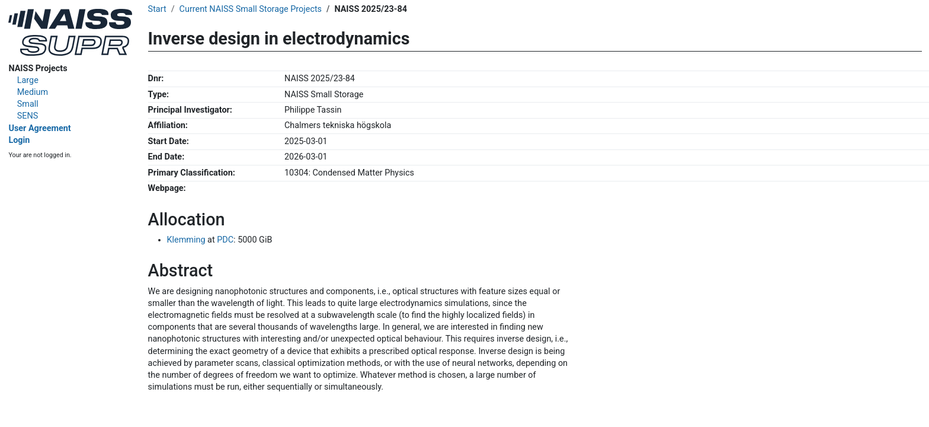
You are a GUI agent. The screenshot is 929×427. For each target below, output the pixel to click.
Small (28, 104)
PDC (225, 240)
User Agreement (39, 128)
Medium (32, 92)
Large (28, 80)
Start (157, 9)
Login (19, 140)
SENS (28, 116)
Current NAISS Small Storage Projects (251, 9)
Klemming (186, 240)
